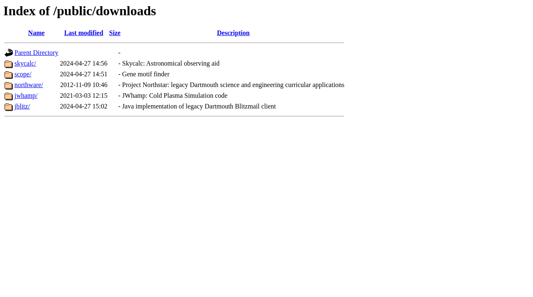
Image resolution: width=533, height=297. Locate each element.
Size (115, 32)
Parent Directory (36, 52)
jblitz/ (22, 106)
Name (36, 32)
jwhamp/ (26, 95)
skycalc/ (25, 63)
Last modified (83, 32)
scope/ (22, 74)
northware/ (28, 84)
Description (233, 32)
